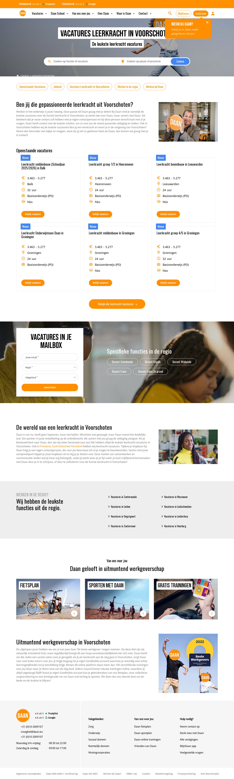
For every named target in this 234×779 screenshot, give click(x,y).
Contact (145, 13)
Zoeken (180, 61)
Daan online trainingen (147, 739)
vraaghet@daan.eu (32, 731)
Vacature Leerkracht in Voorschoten (89, 87)
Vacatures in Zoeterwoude (122, 497)
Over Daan (105, 13)
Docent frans (119, 371)
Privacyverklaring (186, 773)
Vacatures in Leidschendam (175, 507)
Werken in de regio (127, 87)
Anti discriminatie (210, 773)
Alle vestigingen (189, 739)
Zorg (91, 726)
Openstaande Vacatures (32, 87)
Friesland (45, 446)
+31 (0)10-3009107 (32, 726)
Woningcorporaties (99, 752)
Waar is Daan (126, 13)
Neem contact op (190, 726)
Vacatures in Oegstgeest (121, 516)
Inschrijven (200, 13)
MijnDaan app (188, 746)
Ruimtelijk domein (98, 746)
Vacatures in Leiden (118, 507)
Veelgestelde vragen (191, 752)
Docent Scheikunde (122, 362)
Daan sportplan (143, 733)
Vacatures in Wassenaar (174, 497)
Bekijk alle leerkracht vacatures (117, 304)
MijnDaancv (183, 13)
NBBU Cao (131, 773)
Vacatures (40, 13)
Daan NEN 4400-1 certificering (62, 773)
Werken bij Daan (154, 87)
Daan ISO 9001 (90, 773)
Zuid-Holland (59, 446)
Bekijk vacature (33, 214)
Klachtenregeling (164, 773)
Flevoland (76, 446)
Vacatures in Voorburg (173, 526)
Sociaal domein (97, 739)
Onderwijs (94, 733)
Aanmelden (50, 387)
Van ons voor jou (83, 13)
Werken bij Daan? (112, 773)
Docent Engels (152, 362)
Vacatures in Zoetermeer (121, 526)
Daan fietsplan (142, 726)
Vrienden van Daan (145, 746)
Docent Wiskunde (181, 362)
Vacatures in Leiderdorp (174, 516)
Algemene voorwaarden (28, 773)
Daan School (60, 13)
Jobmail (57, 87)
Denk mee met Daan (192, 733)
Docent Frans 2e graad (150, 371)
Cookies (146, 773)
